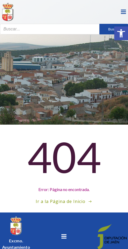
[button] (121, 33)
